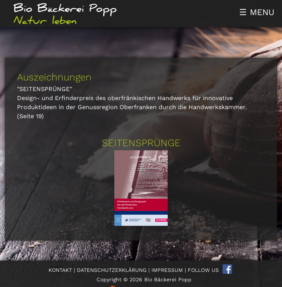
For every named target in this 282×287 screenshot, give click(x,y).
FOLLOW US (203, 270)
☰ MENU (256, 12)
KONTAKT (60, 270)
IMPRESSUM (167, 270)
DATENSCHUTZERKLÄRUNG (111, 270)
